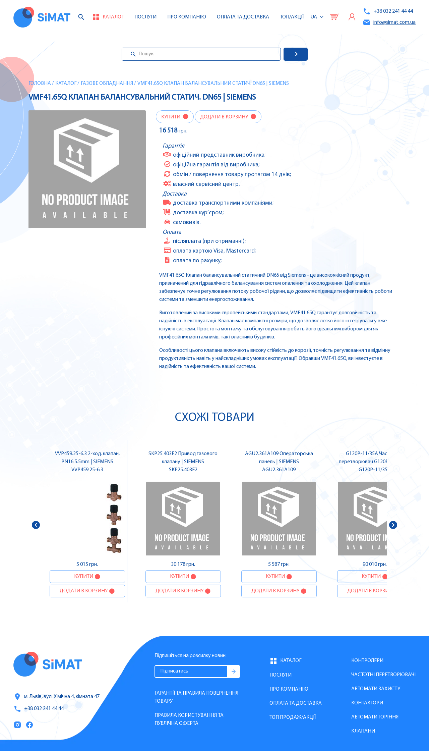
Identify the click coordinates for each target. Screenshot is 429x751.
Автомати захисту (375, 689)
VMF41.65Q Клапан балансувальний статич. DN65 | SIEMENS (213, 83)
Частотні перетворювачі (383, 675)
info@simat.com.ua (389, 22)
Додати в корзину (224, 117)
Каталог (65, 83)
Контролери (367, 660)
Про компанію (288, 689)
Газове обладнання (107, 83)
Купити (171, 117)
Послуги (145, 17)
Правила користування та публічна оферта (189, 719)
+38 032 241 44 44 (388, 11)
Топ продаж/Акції (292, 717)
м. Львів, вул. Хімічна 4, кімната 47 (56, 697)
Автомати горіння (375, 717)
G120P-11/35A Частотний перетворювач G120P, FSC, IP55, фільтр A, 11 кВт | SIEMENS (375, 462)
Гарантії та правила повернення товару (196, 697)
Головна (39, 83)
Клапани (363, 731)
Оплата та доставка (243, 17)
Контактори (367, 703)
